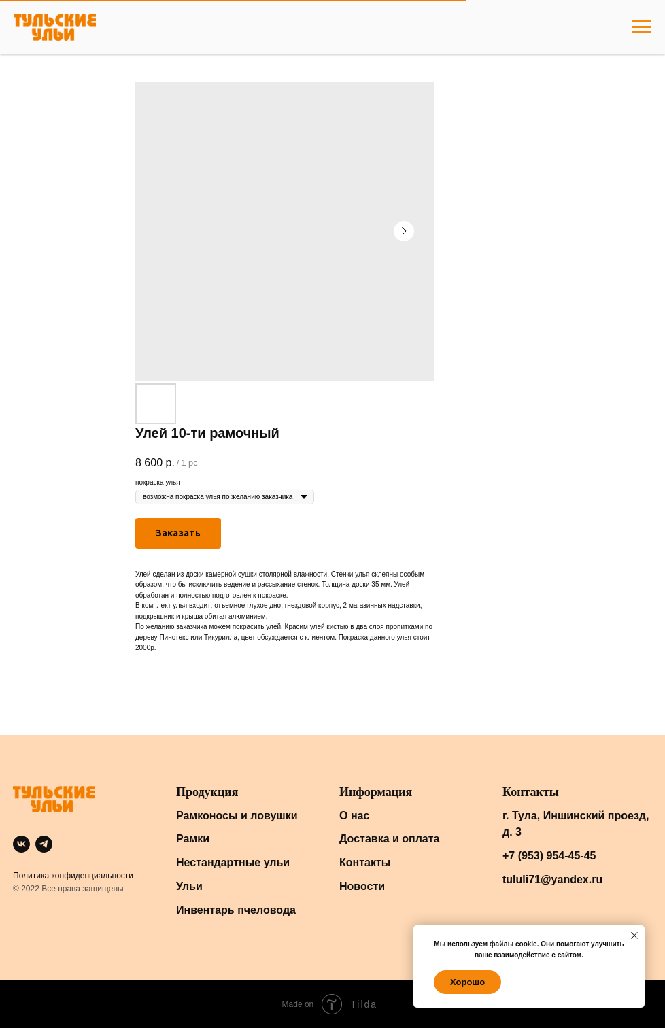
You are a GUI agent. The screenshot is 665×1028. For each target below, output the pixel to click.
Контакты (364, 862)
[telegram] (43, 844)
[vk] (21, 844)
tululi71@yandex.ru (552, 879)
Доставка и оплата (389, 838)
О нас (354, 815)
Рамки (192, 838)
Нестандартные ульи (233, 862)
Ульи (189, 886)
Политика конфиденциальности (73, 875)
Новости (362, 886)
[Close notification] (634, 935)
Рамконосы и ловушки (237, 815)
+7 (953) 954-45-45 (549, 855)
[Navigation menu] (641, 27)
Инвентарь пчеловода (236, 910)
